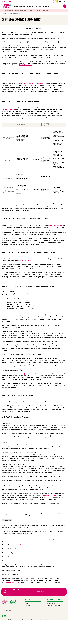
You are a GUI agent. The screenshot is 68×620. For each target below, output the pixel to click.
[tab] (3, 10)
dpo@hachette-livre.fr (28, 374)
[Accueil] (7, 6)
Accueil (4, 13)
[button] (7, 520)
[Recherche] (64, 6)
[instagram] (10, 1)
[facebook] (7, 1)
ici (51, 497)
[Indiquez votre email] (48, 592)
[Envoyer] (63, 591)
